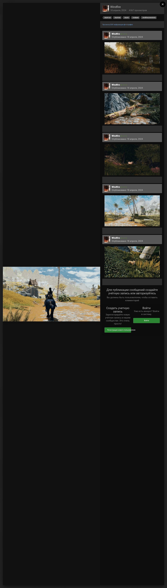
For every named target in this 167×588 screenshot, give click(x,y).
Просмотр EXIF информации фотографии (117, 25)
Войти (146, 321)
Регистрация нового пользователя (119, 330)
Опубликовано (127, 37)
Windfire (115, 7)
